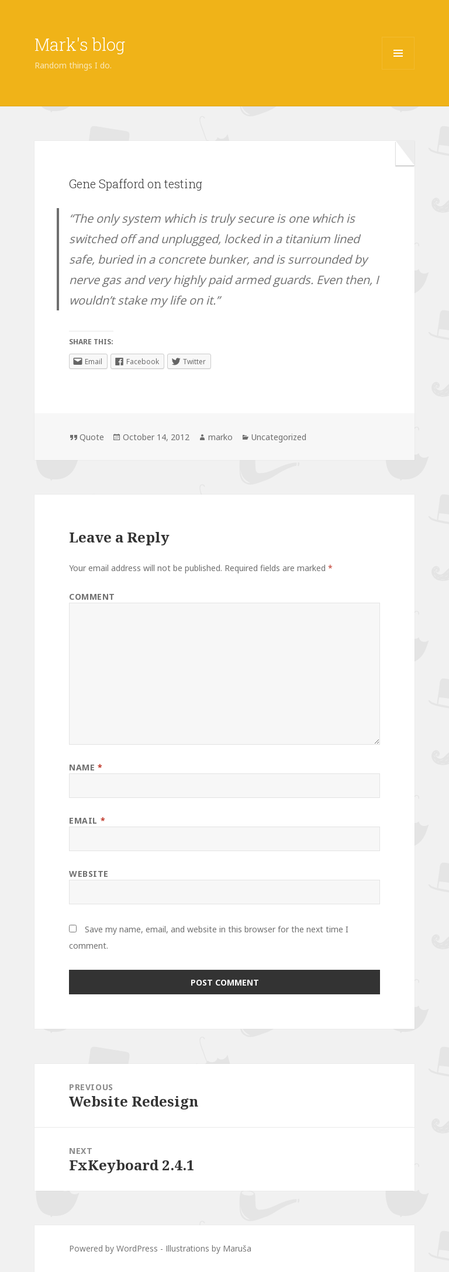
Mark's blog (79, 44)
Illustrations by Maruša (208, 1248)
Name (85, 767)
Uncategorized (278, 437)
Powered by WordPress (113, 1248)
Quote (92, 437)
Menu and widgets (398, 69)
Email (87, 820)
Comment (92, 596)
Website (89, 873)
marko (220, 437)
